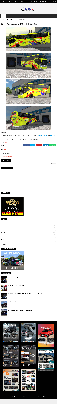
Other (7, 242)
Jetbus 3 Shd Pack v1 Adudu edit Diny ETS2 (23, 315)
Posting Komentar (10, 161)
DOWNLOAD (10, 147)
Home (5, 1)
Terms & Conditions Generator (43, 1)
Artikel (7, 228)
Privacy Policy (19, 1)
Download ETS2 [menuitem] (39, 17)
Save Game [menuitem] (6, 21)
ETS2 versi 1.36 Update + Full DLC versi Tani (23, 282)
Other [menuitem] (25, 17)
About (9, 1)
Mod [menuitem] (9, 17)
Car (6, 232)
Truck (6, 249)
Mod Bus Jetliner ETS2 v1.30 (18, 307)
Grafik (7, 235)
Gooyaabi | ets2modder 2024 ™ (39, 401)
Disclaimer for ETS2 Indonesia (29, 1)
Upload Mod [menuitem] (49, 17)
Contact (13, 1)
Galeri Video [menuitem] (14, 21)
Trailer (7, 247)
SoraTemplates (19, 401)
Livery (8, 154)
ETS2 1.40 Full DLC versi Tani (19, 290)
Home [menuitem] (5, 17)
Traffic (7, 244)
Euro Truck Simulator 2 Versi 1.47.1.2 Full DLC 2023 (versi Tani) (28, 298)
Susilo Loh (14, 140)
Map (6, 240)
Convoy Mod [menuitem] (17, 17)
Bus (6, 230)
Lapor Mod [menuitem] (23, 21)
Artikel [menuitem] (31, 17)
